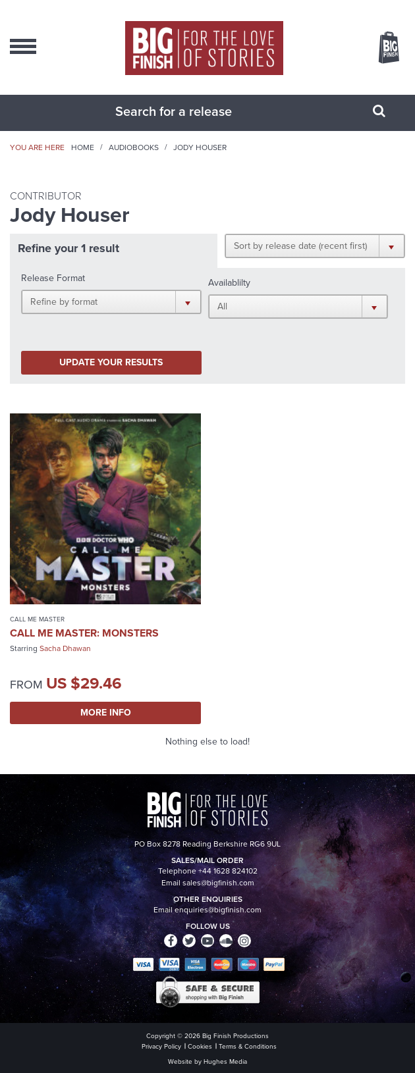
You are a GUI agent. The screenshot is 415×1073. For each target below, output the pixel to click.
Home (82, 147)
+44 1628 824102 (228, 871)
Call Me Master (37, 619)
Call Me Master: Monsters (84, 633)
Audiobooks (134, 147)
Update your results (111, 362)
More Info (105, 713)
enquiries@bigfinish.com (218, 910)
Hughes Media (225, 1061)
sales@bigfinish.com (218, 883)
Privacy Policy (161, 1046)
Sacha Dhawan (65, 648)
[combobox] (191, 111)
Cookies (200, 1046)
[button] (315, 245)
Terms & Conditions (248, 1046)
